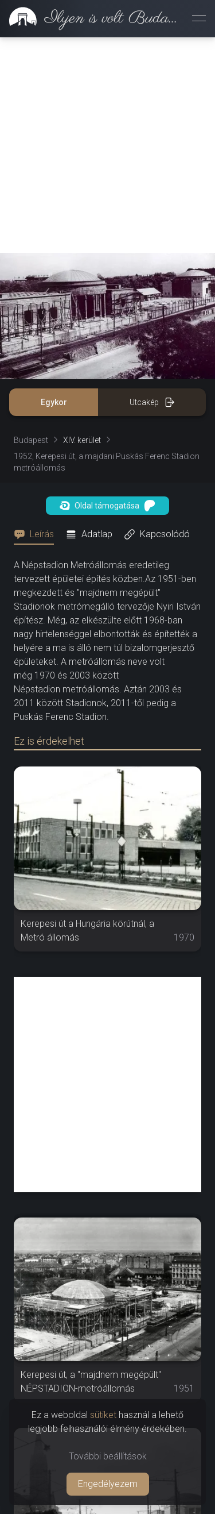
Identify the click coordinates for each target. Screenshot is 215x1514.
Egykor (54, 402)
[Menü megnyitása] (199, 18)
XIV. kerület (82, 440)
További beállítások (108, 1456)
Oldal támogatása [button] (107, 505)
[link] (91, 18)
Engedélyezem (108, 1483)
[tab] (37, 534)
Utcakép (152, 402)
